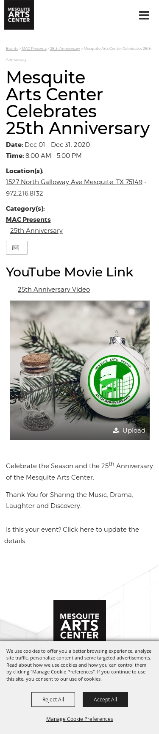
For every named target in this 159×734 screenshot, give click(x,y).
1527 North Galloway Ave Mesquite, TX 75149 (74, 182)
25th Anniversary (65, 48)
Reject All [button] (53, 699)
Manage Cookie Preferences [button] (79, 718)
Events (12, 48)
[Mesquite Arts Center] (19, 15)
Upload (134, 430)
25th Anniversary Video (54, 289)
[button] (80, 370)
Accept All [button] (105, 699)
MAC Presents (34, 48)
